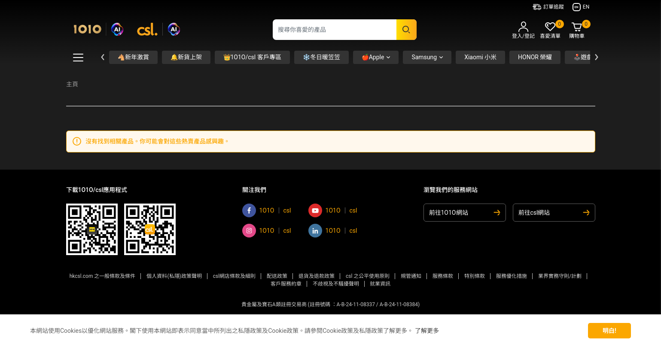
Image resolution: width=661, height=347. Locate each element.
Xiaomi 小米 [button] (480, 57)
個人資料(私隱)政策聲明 (173, 276)
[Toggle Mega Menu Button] (78, 57)
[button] (523, 31)
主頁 (72, 84)
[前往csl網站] (554, 213)
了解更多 (427, 330)
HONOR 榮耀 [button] (535, 57)
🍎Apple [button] (373, 57)
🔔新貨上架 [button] (186, 57)
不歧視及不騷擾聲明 (336, 284)
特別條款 (474, 276)
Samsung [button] (424, 57)
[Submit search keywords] (406, 29)
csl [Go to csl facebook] (287, 210)
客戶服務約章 (286, 284)
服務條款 (443, 276)
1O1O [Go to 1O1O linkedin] (333, 231)
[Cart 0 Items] (576, 31)
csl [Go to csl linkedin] (353, 231)
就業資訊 (380, 284)
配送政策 (277, 276)
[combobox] (345, 29)
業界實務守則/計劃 (560, 276)
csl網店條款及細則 (234, 276)
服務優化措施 (511, 276)
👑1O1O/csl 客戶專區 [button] (252, 57)
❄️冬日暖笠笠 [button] (321, 57)
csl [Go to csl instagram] (287, 231)
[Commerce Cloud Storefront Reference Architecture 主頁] (127, 28)
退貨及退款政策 (317, 276)
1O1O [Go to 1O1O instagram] (266, 231)
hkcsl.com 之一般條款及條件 (103, 276)
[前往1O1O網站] (464, 213)
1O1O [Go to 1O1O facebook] (266, 210)
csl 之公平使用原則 (368, 276)
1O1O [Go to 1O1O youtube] (333, 210)
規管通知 (411, 276)
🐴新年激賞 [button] (133, 57)
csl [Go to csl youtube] (353, 210)
